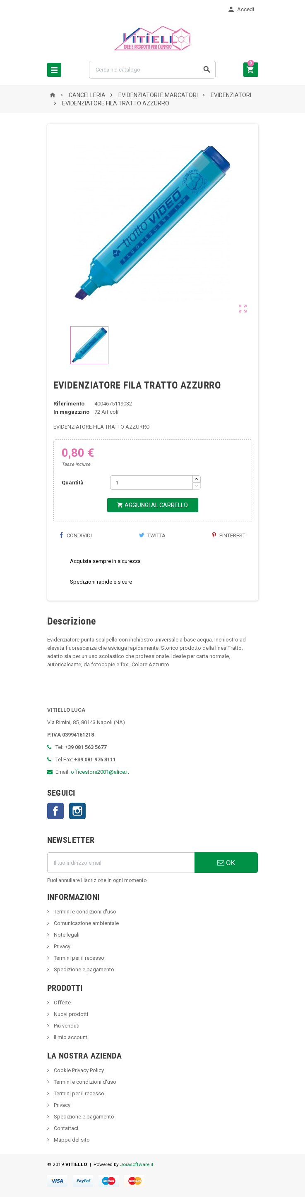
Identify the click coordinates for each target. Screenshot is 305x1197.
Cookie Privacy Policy (78, 1070)
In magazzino (71, 412)
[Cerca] (152, 70)
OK (226, 862)
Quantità (73, 482)
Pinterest (228, 535)
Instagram (77, 811)
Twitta (152, 535)
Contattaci (65, 1128)
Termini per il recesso (78, 958)
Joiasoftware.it (137, 1164)
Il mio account (70, 1037)
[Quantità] (151, 482)
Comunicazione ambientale (86, 923)
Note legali (66, 935)
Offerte (62, 1002)
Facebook (55, 811)
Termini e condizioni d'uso (84, 911)
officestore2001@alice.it (100, 772)
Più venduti (66, 1026)
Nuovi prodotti (70, 1014)
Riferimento (68, 404)
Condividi (76, 535)
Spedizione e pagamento (83, 969)
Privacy (61, 946)
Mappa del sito (71, 1140)
